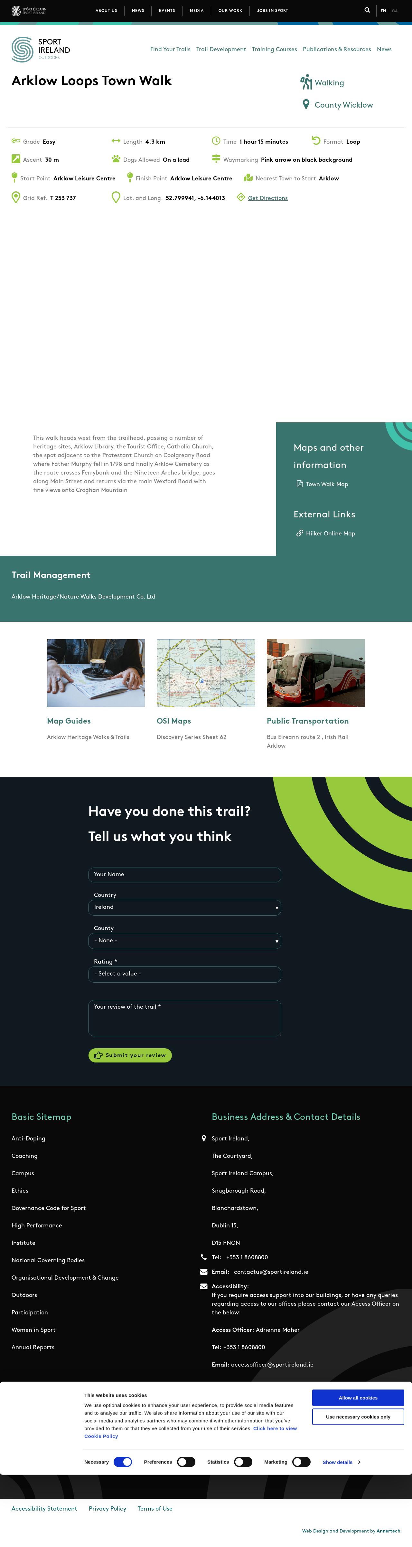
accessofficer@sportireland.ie (272, 1368)
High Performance (37, 1229)
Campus (23, 1177)
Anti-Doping (28, 1142)
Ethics (20, 1194)
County (104, 929)
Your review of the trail (125, 1007)
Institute (23, 1247)
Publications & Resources (337, 50)
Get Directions (268, 199)
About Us (106, 11)
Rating (103, 962)
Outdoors (24, 1299)
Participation (30, 1316)
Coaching (25, 1160)
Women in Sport (34, 1334)
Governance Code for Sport (49, 1212)
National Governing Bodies (48, 1264)
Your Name (109, 875)
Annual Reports (33, 1351)
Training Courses (274, 50)
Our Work (230, 11)
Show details (338, 1534)
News (138, 11)
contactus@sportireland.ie (271, 1276)
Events (167, 11)
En (383, 11)
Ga (395, 11)
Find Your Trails (170, 50)
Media (197, 11)
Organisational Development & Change (65, 1281)
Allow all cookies (358, 1470)
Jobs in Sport (272, 11)
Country (105, 896)
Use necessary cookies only (358, 1489)
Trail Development (221, 50)
